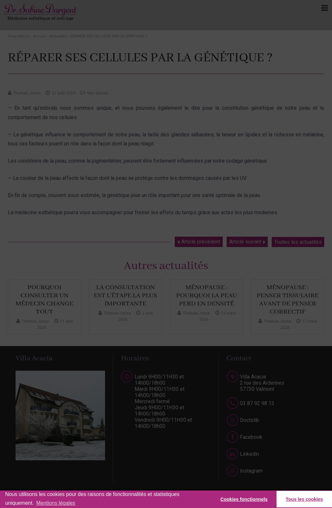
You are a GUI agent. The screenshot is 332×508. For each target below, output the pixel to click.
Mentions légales (55, 503)
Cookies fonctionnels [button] (244, 499)
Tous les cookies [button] (304, 499)
